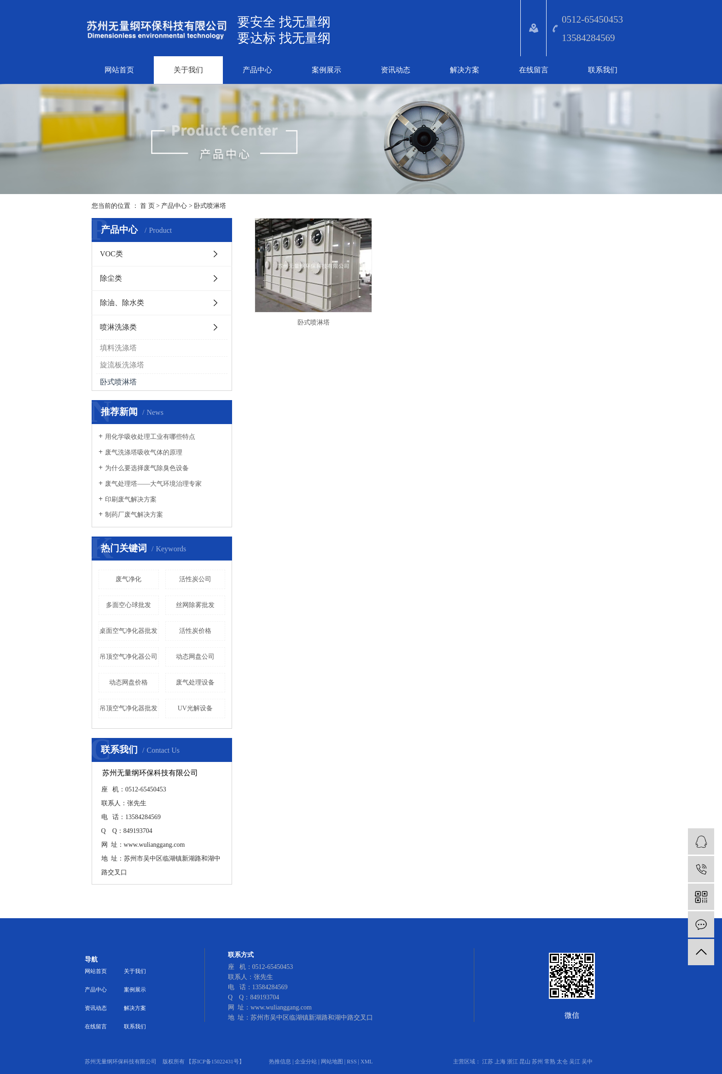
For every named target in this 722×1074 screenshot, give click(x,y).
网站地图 (332, 1061)
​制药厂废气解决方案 (134, 514)
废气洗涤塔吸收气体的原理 (143, 452)
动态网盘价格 (128, 682)
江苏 (487, 1061)
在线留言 (533, 70)
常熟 (549, 1061)
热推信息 (280, 1061)
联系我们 (602, 70)
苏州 (537, 1061)
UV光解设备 (195, 708)
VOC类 (111, 254)
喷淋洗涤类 (118, 327)
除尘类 (111, 278)
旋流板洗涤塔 (122, 365)
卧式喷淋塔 (210, 205)
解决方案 (464, 70)
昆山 (524, 1061)
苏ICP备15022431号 (215, 1061)
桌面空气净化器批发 (128, 630)
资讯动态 (395, 70)
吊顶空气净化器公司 (128, 656)
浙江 (512, 1061)
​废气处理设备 (195, 682)
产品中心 (257, 70)
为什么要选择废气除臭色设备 (147, 468)
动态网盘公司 (195, 656)
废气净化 (128, 579)
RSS (351, 1061)
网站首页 (119, 70)
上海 (500, 1061)
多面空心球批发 (128, 605)
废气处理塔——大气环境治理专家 (153, 483)
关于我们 (188, 70)
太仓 (562, 1061)
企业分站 (306, 1061)
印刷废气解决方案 (131, 499)
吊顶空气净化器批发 (128, 708)
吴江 (574, 1061)
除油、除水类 (122, 303)
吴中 (587, 1061)
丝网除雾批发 (195, 605)
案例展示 (326, 70)
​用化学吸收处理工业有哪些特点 (150, 436)
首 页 (147, 205)
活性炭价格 (195, 630)
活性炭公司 (195, 579)
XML (367, 1061)
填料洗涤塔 (118, 348)
